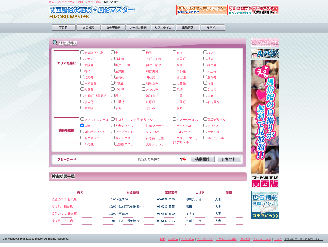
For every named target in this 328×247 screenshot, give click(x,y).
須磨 (210, 96)
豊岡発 (212, 77)
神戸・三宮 (122, 65)
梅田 (149, 53)
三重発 (119, 102)
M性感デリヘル (95, 132)
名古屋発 (213, 102)
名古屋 (212, 89)
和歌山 (119, 83)
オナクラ (213, 132)
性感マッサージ (156, 126)
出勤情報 (188, 27)
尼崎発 (119, 77)
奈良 (118, 108)
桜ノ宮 (212, 53)
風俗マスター (92, 12)
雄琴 (87, 71)
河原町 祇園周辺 (95, 96)
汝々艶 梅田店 (62, 206)
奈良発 (89, 89)
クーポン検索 (138, 27)
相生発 (119, 89)
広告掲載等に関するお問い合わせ (303, 239)
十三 (118, 53)
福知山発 (152, 96)
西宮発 (181, 77)
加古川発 (152, 71)
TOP (64, 27)
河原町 (150, 102)
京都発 (181, 71)
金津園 (119, 71)
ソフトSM (152, 132)
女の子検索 (113, 27)
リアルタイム (163, 27)
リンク (278, 239)
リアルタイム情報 (226, 239)
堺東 (210, 59)
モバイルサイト (262, 239)
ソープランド (124, 132)
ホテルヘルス (186, 126)
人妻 (87, 126)
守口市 (150, 108)
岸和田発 (90, 83)
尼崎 (180, 89)
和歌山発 (152, 83)
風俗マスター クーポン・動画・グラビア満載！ (76, 1)
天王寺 (212, 71)
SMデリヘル (215, 138)
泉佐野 (89, 102)
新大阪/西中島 (94, 53)
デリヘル (213, 126)
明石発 (150, 77)
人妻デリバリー (156, 144)
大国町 (181, 59)
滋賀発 (181, 83)
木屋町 (181, 102)
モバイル (213, 27)
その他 (89, 144)
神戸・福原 (153, 65)
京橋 (180, 53)
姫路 (180, 65)
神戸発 (212, 65)
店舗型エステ (124, 144)
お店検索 (88, 27)
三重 (180, 96)
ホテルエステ (124, 138)
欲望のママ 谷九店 (64, 199)
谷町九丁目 (153, 59)
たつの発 (152, 89)
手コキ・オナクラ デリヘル (134, 119)
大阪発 (89, 65)
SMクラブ (183, 132)
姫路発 (89, 77)
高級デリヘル (216, 119)
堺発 (118, 96)
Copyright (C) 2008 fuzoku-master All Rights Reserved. (36, 238)
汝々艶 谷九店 (62, 221)
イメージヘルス (187, 119)
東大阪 (89, 108)
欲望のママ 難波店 (64, 213)
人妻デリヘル (124, 126)
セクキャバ (92, 138)
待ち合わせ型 (155, 138)
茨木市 (181, 108)
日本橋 (119, 59)
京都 (210, 83)
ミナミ (89, 59)
